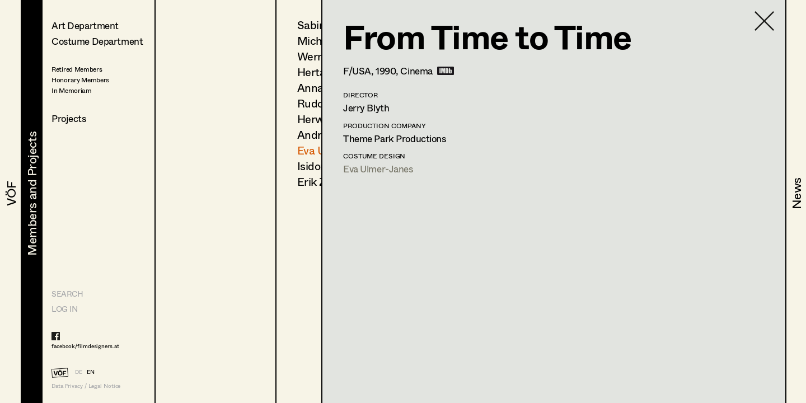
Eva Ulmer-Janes (378, 168)
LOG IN (64, 309)
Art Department (85, 25)
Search (67, 293)
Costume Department (97, 41)
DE (78, 371)
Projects (68, 118)
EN (91, 371)
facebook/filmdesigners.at (85, 345)
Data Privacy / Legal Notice (85, 386)
